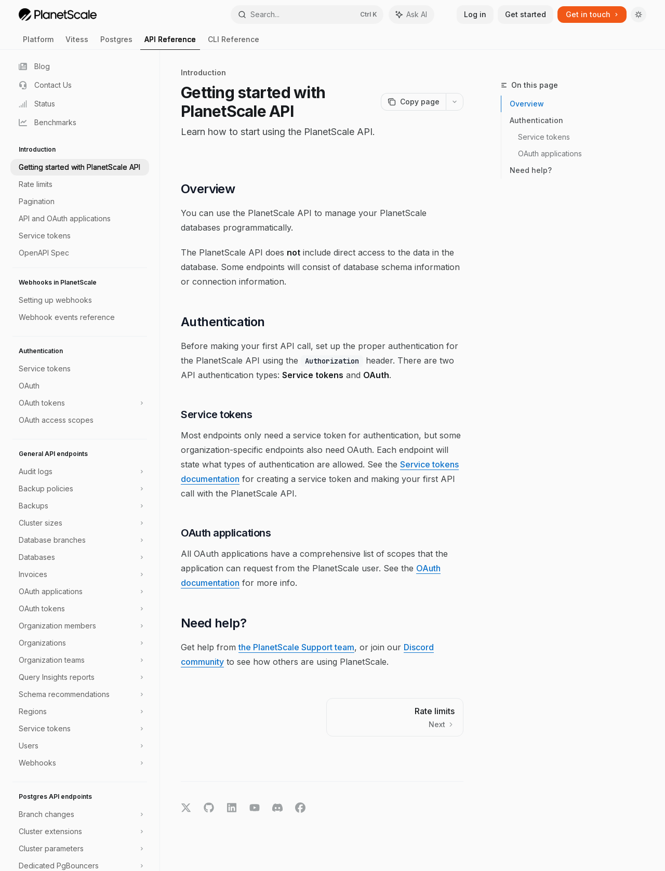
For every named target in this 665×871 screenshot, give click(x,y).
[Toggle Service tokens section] (79, 728)
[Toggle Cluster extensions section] (79, 831)
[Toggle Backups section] (79, 506)
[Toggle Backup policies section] (79, 488)
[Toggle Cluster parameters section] (79, 848)
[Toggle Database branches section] (79, 540)
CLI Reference (233, 42)
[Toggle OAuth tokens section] (79, 403)
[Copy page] (413, 102)
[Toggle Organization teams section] (79, 660)
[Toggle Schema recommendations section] (79, 694)
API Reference (170, 42)
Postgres (116, 42)
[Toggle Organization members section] (79, 626)
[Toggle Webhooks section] (79, 763)
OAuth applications (550, 153)
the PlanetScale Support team (296, 647)
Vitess (76, 42)
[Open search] (307, 14)
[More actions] (454, 102)
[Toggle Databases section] (79, 557)
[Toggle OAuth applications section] (79, 591)
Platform (38, 42)
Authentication (536, 120)
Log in (475, 14)
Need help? (531, 170)
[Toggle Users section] (79, 746)
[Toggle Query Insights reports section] (79, 677)
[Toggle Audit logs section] (79, 471)
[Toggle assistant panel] (411, 14)
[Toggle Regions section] (79, 711)
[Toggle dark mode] (638, 14)
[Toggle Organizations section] (79, 643)
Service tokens (544, 136)
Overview (527, 103)
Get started (525, 14)
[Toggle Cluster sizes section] (79, 523)
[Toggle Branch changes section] (79, 814)
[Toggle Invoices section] (79, 574)
